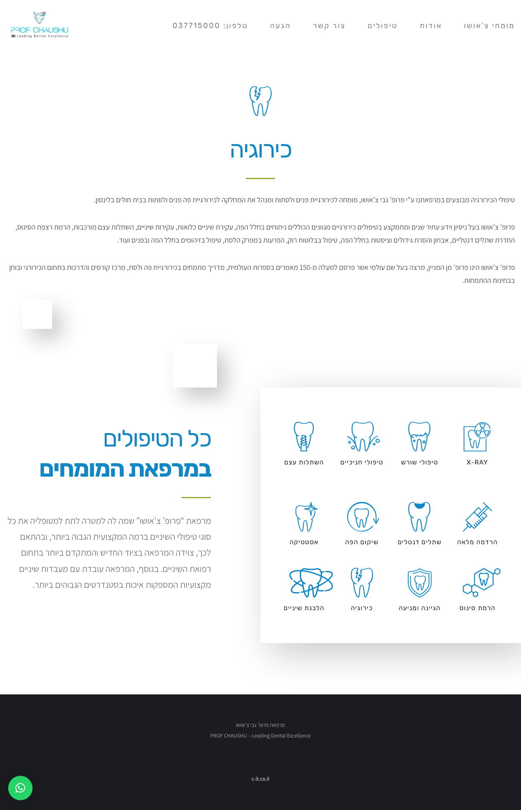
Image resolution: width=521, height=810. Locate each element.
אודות (431, 19)
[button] (20, 788)
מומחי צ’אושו (489, 19)
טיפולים (383, 19)
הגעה (280, 19)
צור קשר (329, 19)
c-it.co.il (260, 778)
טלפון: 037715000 (210, 19)
